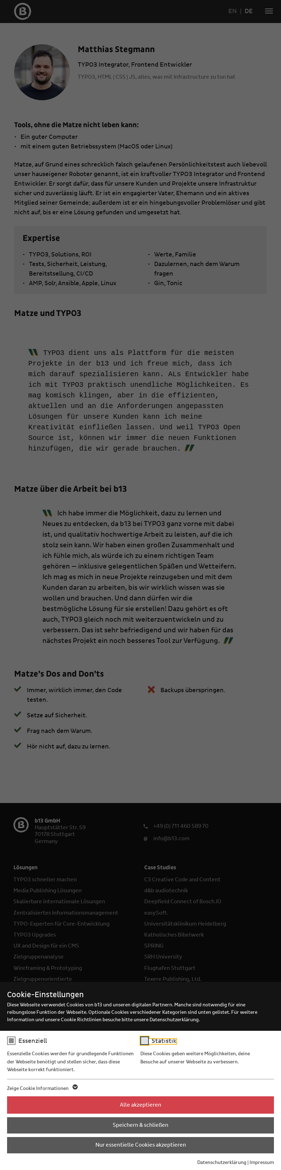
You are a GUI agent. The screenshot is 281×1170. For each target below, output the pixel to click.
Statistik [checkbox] (164, 1041)
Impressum (262, 1162)
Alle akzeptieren (140, 1105)
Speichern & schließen (140, 1125)
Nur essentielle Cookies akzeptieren (140, 1145)
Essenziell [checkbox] (32, 1041)
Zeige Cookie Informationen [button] (42, 1088)
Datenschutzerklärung (221, 1162)
